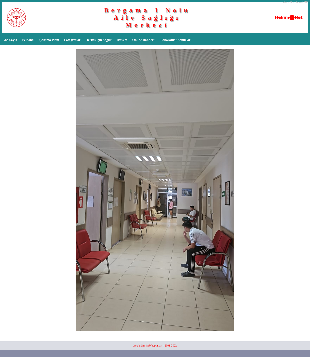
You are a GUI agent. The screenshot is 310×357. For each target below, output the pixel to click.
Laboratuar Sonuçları (175, 40)
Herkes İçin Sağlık (98, 40)
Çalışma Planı (49, 40)
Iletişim (122, 40)
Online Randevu (143, 40)
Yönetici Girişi (288, 2)
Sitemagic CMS (302, 2)
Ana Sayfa (10, 40)
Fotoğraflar (72, 40)
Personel (28, 40)
